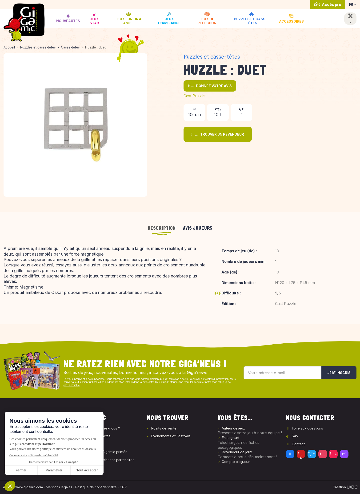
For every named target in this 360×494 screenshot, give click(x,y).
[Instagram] (322, 454)
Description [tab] (162, 228)
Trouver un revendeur (217, 134)
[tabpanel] (180, 279)
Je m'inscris (339, 373)
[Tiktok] (333, 454)
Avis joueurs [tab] (197, 228)
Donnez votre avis (210, 86)
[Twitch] (344, 454)
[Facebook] (290, 454)
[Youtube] (301, 454)
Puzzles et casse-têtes (212, 56)
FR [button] (351, 4)
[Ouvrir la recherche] (350, 18)
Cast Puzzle (194, 95)
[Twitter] (312, 454)
